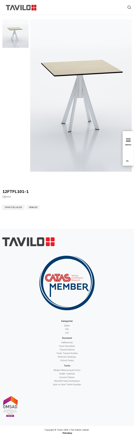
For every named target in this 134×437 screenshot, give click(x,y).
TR (127, 161)
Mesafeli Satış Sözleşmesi (67, 381)
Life (67, 332)
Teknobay (67, 433)
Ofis (67, 329)
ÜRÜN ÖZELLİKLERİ (13, 207)
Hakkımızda (67, 342)
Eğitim (67, 325)
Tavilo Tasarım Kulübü (67, 353)
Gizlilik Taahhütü (67, 373)
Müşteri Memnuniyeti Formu (67, 370)
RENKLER (33, 207)
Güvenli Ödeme (67, 377)
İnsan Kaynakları (67, 346)
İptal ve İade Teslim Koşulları (67, 384)
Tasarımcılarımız (67, 349)
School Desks (67, 360)
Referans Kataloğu (67, 356)
